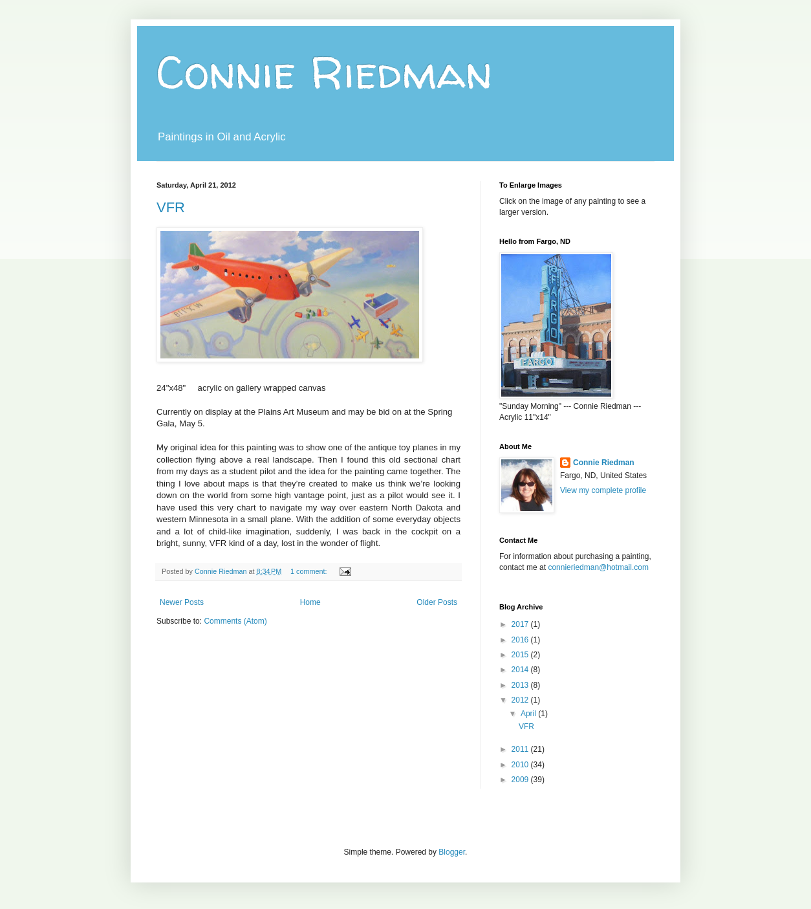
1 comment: (309, 571)
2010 (521, 764)
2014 (521, 669)
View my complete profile (603, 490)
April (529, 713)
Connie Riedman (324, 72)
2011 (521, 749)
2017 (521, 624)
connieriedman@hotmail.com (598, 567)
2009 (521, 779)
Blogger (451, 852)
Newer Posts (182, 602)
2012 (521, 700)
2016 (521, 639)
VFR (171, 207)
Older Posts (436, 602)
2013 (521, 685)
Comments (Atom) (235, 621)
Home (310, 602)
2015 (521, 654)
